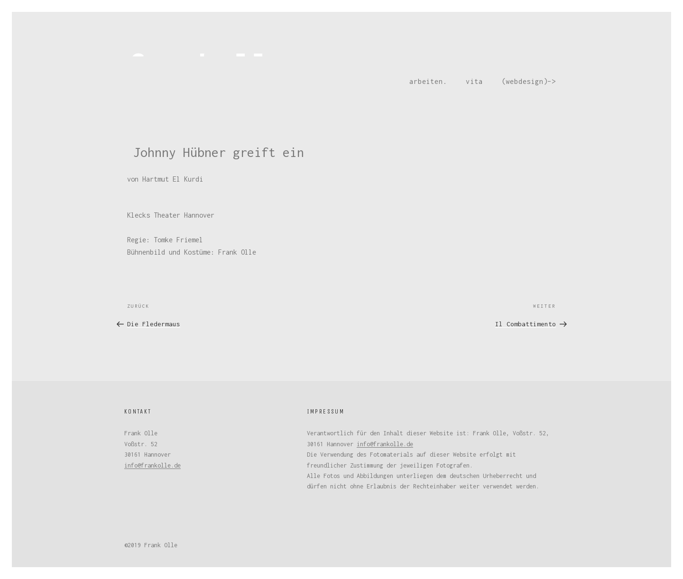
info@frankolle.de (152, 465)
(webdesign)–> (529, 81)
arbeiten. (428, 81)
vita (474, 81)
